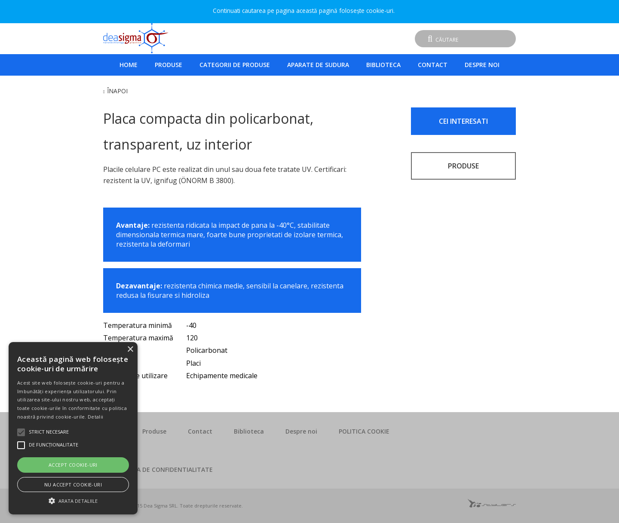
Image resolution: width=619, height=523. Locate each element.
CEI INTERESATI (463, 121)
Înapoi (117, 91)
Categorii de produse (234, 65)
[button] (73, 499)
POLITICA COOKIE (364, 431)
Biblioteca (383, 65)
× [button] (130, 349)
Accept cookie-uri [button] (73, 465)
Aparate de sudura (318, 65)
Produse (168, 65)
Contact (432, 65)
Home (129, 65)
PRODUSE (463, 166)
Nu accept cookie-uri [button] (73, 484)
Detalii (95, 416)
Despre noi (482, 65)
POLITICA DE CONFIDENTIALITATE (163, 469)
